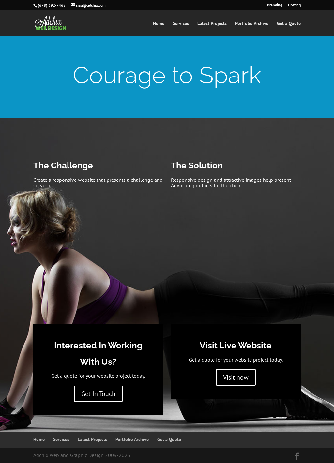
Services (181, 23)
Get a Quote (289, 23)
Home (158, 23)
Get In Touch (98, 393)
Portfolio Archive (251, 23)
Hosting (294, 5)
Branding (274, 5)
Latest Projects (212, 23)
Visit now (236, 377)
